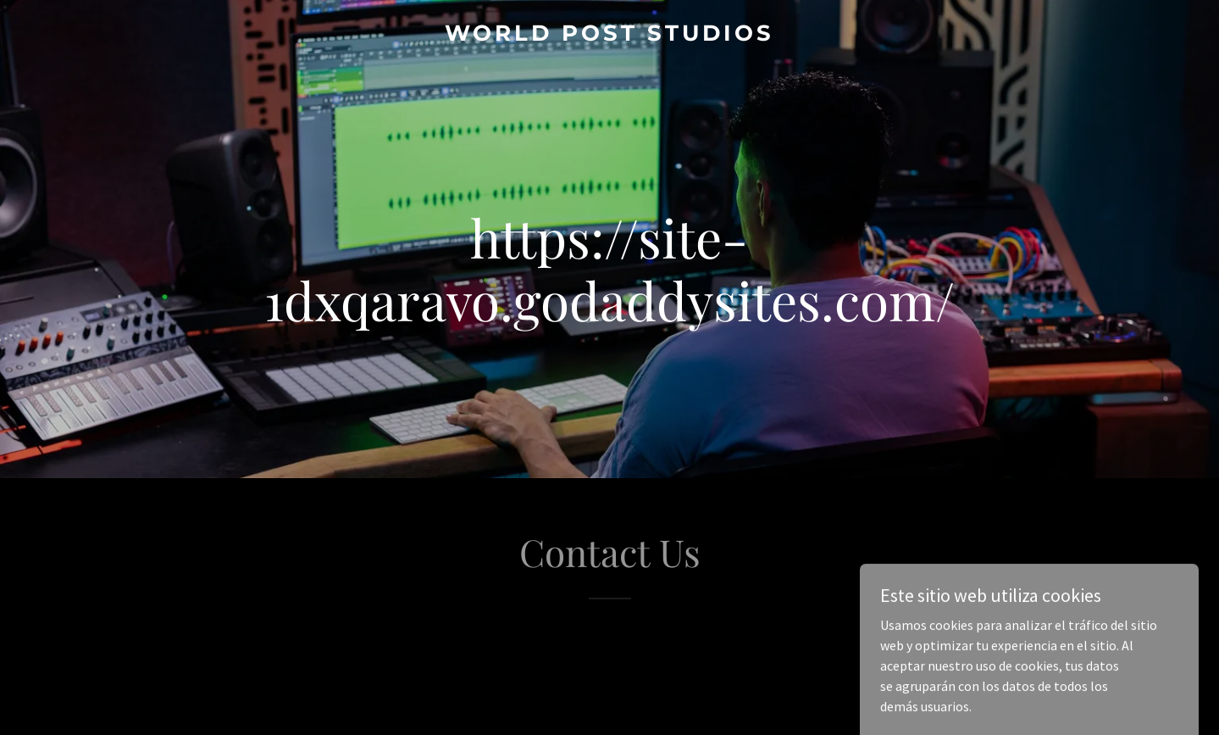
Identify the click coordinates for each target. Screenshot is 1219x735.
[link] (609, 35)
